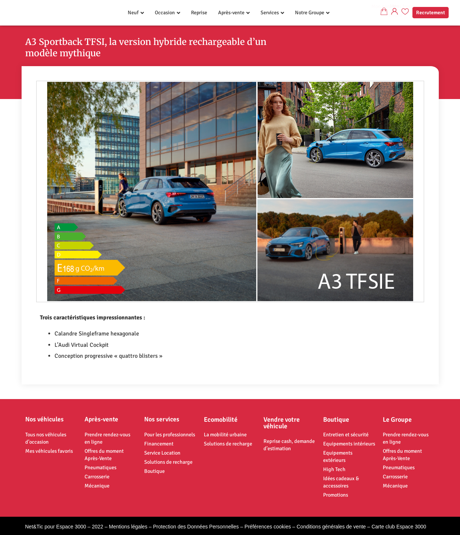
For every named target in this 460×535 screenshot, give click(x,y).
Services (270, 13)
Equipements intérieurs (349, 443)
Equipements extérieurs (337, 456)
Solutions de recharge (168, 462)
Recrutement (430, 13)
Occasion (165, 13)
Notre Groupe (309, 13)
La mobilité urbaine (225, 434)
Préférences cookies (267, 527)
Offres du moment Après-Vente (104, 455)
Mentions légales (128, 527)
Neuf (133, 13)
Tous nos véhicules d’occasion (45, 438)
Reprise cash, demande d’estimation (289, 445)
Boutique (154, 471)
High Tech (334, 469)
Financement (158, 443)
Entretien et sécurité (346, 434)
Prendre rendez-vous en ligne (107, 438)
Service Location (162, 452)
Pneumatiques (100, 467)
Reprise (199, 13)
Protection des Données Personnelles (196, 527)
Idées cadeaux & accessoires (341, 482)
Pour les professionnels (169, 434)
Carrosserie (97, 476)
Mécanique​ (97, 485)
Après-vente (231, 13)
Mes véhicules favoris (49, 451)
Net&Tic (34, 527)
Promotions (335, 495)
